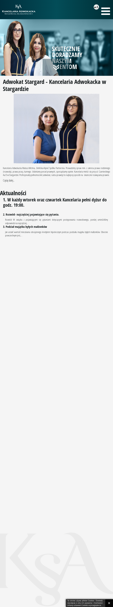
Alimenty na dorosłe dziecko (69, 504)
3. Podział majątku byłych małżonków (25, 227)
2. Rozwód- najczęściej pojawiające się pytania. (31, 214)
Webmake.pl (105, 565)
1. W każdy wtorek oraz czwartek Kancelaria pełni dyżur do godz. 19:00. (55, 202)
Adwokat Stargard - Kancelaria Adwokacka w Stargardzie (54, 85)
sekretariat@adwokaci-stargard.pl (27, 591)
